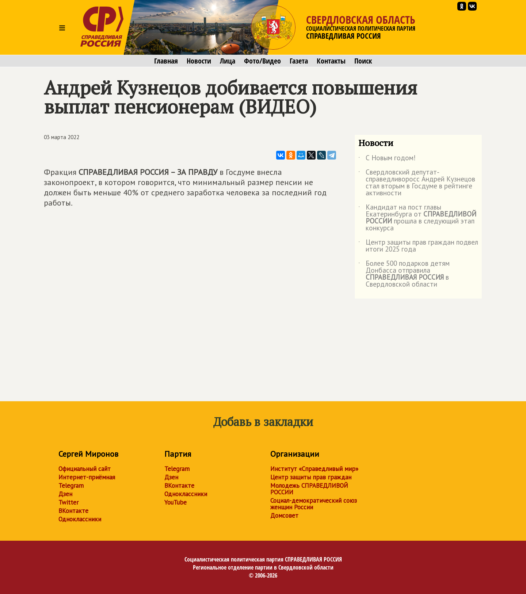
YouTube (175, 502)
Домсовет (284, 515)
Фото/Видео (262, 61)
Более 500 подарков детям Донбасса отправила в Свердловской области (404, 274)
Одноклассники (79, 519)
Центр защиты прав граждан (310, 477)
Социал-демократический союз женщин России (313, 503)
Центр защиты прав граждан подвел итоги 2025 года (418, 246)
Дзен (65, 494)
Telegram (71, 485)
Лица (227, 61)
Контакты (331, 61)
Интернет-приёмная (86, 477)
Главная (166, 61)
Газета (299, 61)
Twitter (68, 502)
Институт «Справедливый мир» (314, 468)
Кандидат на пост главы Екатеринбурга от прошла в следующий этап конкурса (417, 218)
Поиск (363, 61)
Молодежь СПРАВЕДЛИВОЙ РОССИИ (309, 488)
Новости (199, 61)
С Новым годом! (387, 159)
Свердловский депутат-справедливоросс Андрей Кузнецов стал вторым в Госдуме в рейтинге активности (416, 183)
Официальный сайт (84, 468)
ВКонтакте (73, 510)
